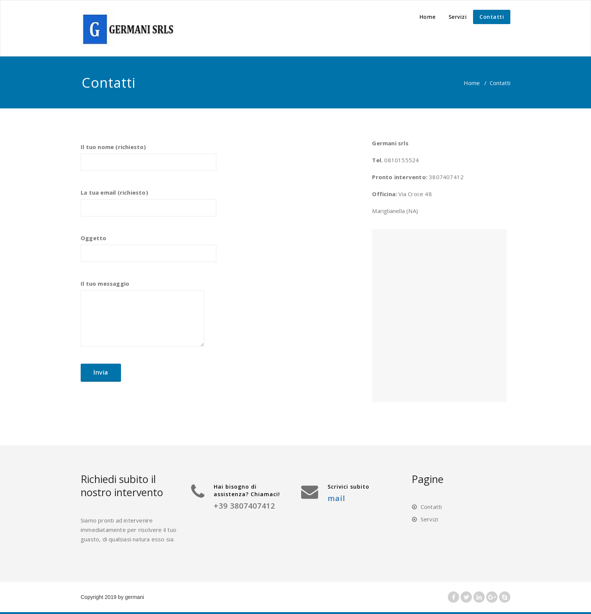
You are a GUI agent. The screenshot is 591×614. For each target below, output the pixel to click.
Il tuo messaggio (142, 317)
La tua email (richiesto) (148, 206)
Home (428, 16)
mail (336, 498)
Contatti (491, 16)
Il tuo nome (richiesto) (148, 160)
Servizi (458, 16)
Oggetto (148, 252)
